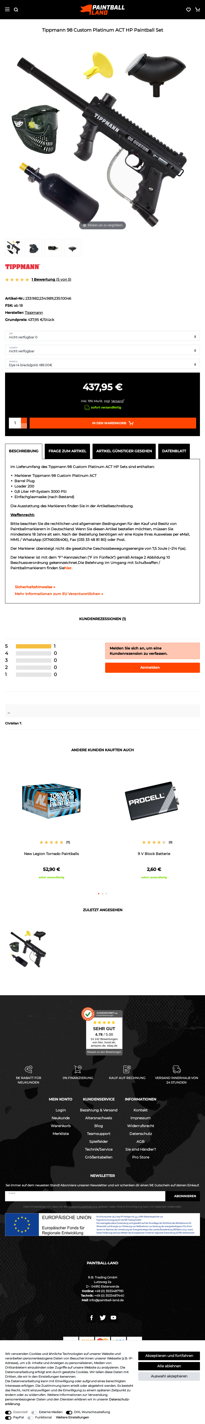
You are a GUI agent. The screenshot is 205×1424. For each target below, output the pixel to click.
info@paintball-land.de (106, 1300)
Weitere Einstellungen (72, 1417)
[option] (51, 824)
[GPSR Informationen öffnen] (56, 594)
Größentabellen (98, 1157)
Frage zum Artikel (67, 451)
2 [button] (102, 893)
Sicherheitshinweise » (32, 587)
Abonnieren (182, 1196)
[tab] (25, 451)
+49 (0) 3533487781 (109, 1291)
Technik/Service (98, 1149)
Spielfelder (98, 1141)
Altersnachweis (98, 1118)
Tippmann (34, 312)
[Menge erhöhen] (24, 420)
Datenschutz (140, 1133)
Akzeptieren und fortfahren (169, 1355)
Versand (117, 401)
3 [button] (106, 893)
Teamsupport (98, 1133)
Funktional (43, 1417)
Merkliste (61, 1133)
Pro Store (140, 1157)
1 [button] (98, 893)
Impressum (140, 1118)
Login (61, 1110)
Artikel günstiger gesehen (124, 451)
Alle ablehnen (169, 1366)
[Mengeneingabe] (15, 423)
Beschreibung (23, 451)
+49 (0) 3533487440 (109, 1295)
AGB (140, 1141)
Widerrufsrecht (140, 1126)
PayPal (18, 1417)
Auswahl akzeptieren (169, 1376)
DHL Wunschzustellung (92, 1412)
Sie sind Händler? (140, 1149)
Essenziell (20, 1412)
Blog (98, 1126)
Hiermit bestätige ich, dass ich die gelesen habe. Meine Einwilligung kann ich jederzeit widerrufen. (102, 1206)
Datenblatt (174, 451)
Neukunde (61, 1118)
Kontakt (140, 1110)
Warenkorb (61, 1126)
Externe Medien (50, 1412)
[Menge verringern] (24, 426)
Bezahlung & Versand (98, 1110)
